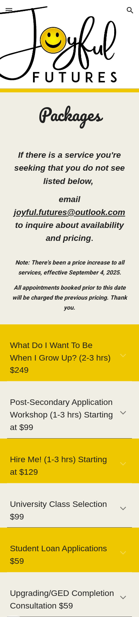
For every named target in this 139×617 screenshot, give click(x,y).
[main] (69, 114)
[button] (9, 10)
